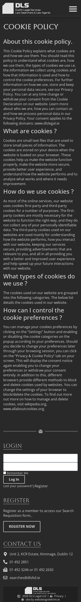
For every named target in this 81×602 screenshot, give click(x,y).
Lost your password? (18, 486)
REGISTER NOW (22, 526)
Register (41, 486)
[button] (73, 8)
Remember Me (15, 473)
